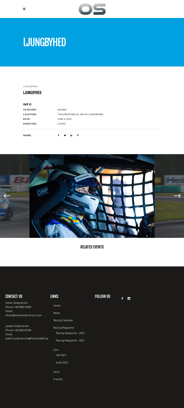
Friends (57, 379)
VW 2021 (61, 355)
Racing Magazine (63, 327)
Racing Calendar (63, 320)
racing (62, 109)
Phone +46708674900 (18, 306)
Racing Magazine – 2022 (70, 333)
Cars (56, 349)
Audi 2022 (62, 362)
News (56, 312)
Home (57, 305)
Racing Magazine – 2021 (70, 340)
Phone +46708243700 (18, 330)
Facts (56, 371)
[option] (92, 196)
